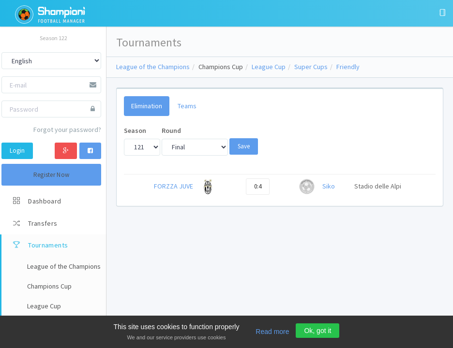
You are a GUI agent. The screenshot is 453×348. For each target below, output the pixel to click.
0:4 (257, 186)
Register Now (51, 175)
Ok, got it (317, 330)
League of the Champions (153, 66)
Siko (328, 186)
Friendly (348, 66)
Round (171, 130)
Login (17, 150)
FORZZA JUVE (173, 186)
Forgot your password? (67, 129)
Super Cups (311, 66)
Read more (272, 331)
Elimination (146, 106)
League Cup (269, 66)
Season (135, 130)
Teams (187, 106)
